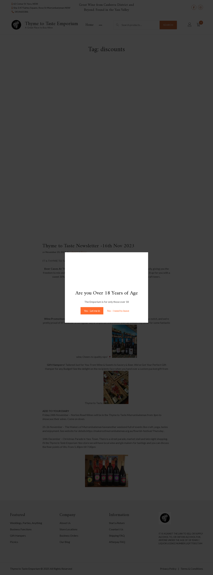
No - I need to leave (118, 310)
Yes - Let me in (92, 310)
